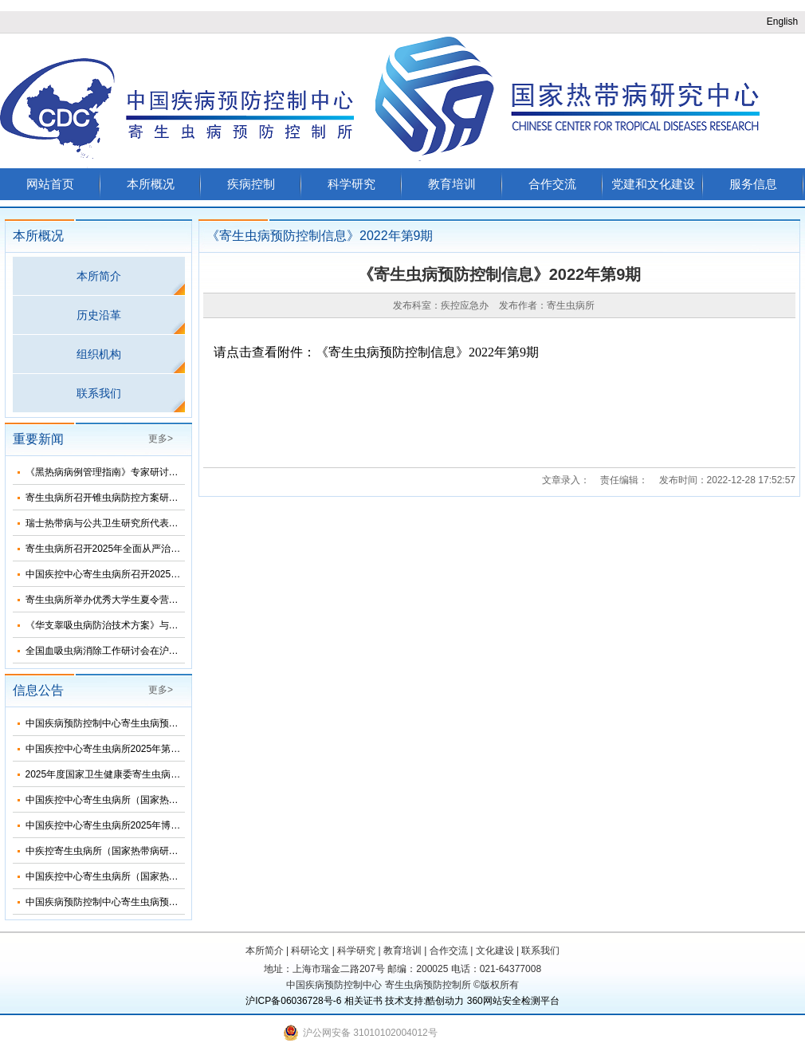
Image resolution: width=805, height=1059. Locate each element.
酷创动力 (445, 1000)
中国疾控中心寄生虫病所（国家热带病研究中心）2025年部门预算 (165, 799)
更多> (160, 438)
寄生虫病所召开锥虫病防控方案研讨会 (107, 497)
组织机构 (99, 354)
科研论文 (310, 950)
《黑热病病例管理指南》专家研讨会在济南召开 (126, 472)
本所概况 (151, 184)
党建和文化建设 (653, 184)
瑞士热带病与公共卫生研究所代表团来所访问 (121, 523)
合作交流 (552, 184)
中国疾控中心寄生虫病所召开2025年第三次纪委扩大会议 (146, 574)
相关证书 (363, 1000)
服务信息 (753, 184)
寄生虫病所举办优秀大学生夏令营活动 (107, 599)
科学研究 (351, 184)
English (782, 21)
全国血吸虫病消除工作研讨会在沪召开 (107, 650)
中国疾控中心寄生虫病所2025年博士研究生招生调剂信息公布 (156, 825)
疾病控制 (251, 184)
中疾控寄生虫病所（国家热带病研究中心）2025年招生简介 (151, 850)
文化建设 (495, 950)
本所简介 (99, 276)
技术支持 (404, 1000)
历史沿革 (99, 315)
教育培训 (452, 184)
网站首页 (50, 184)
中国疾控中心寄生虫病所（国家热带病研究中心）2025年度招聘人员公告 (180, 876)
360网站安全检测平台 (513, 1000)
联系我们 (99, 393)
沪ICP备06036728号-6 (293, 1000)
